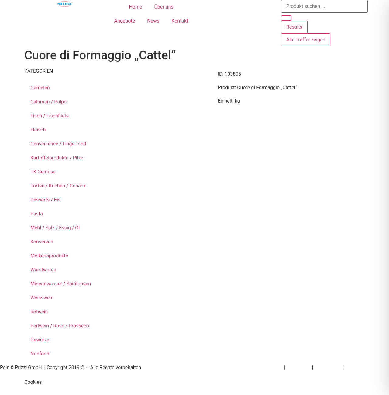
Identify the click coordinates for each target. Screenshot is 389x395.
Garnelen (40, 88)
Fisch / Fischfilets (49, 116)
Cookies (33, 382)
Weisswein (41, 298)
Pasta (36, 214)
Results (294, 27)
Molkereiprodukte (49, 256)
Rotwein (39, 312)
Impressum (298, 367)
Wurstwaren (43, 270)
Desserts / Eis (45, 200)
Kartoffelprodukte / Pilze (56, 158)
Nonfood (39, 354)
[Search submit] (286, 18)
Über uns (163, 7)
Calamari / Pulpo (48, 102)
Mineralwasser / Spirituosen (60, 284)
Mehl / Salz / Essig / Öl (55, 228)
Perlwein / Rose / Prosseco (59, 326)
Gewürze (39, 340)
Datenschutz (327, 367)
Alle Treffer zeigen (305, 40)
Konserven (41, 242)
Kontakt (179, 21)
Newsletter (271, 367)
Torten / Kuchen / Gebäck (58, 186)
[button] (194, 382)
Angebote (124, 21)
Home (135, 7)
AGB (349, 367)
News (153, 21)
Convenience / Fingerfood (58, 144)
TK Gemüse (43, 172)
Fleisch (38, 130)
